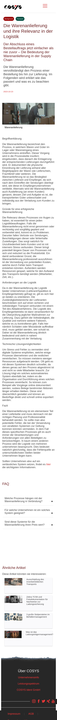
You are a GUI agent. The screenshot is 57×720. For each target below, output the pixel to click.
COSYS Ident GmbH (28, 689)
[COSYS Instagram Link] (34, 702)
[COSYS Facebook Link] (38, 702)
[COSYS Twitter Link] (43, 702)
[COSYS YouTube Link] (53, 702)
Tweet (28, 95)
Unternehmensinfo (28, 677)
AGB (31, 713)
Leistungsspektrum (28, 683)
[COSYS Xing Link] (48, 702)
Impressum (14, 713)
